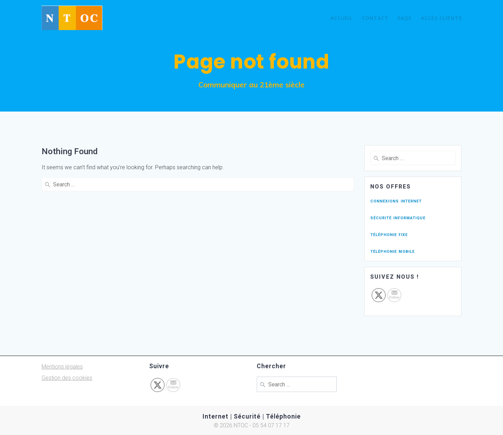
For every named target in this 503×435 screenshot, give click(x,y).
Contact (375, 18)
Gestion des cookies (67, 378)
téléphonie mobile (392, 251)
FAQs (404, 18)
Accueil (341, 18)
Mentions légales (62, 366)
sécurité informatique (397, 217)
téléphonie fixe (389, 234)
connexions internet (396, 200)
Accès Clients (441, 18)
